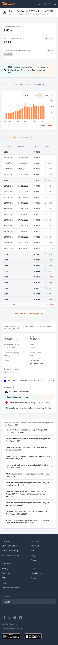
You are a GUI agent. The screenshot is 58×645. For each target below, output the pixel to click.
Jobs (33, 550)
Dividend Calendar (10, 545)
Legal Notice (36, 573)
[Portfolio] (49, 4)
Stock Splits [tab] (26, 137)
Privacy (34, 578)
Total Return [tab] (39, 84)
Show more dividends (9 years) (29, 313)
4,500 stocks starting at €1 (19, 392)
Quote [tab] (28, 84)
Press (33, 560)
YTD (26, 95)
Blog (33, 555)
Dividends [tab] (9, 137)
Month (50, 126)
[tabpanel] (29, 111)
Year (43, 126)
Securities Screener (10, 555)
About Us (35, 545)
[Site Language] (40, 4)
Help (4, 583)
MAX (46, 95)
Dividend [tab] (5, 84)
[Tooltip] (37, 361)
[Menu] (54, 3)
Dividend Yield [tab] (17, 84)
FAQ (3, 578)
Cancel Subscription (11, 587)
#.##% (8, 54)
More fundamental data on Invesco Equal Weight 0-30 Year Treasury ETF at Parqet (30, 408)
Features (6, 573)
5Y (41, 95)
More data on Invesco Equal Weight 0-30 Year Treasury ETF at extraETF (30, 402)
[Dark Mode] (45, 4)
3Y (36, 95)
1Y (31, 95)
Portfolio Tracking (10, 550)
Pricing (5, 568)
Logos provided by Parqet (12, 629)
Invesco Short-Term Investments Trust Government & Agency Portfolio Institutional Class (28, 380)
